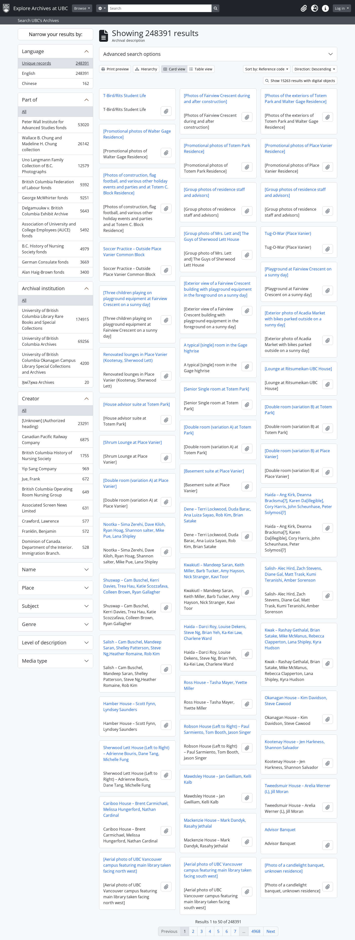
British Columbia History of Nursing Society (55, 455)
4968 (255, 931)
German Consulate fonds (55, 263)
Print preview (115, 69)
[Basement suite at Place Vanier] (214, 471)
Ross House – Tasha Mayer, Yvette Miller (215, 685)
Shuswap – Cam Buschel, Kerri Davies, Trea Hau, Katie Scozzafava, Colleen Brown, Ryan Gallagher (135, 586)
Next (270, 931)
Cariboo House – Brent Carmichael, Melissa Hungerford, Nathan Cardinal (135, 809)
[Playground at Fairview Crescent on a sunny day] (298, 272)
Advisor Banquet (280, 829)
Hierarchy (146, 69)
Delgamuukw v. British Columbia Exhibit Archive (55, 211)
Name (29, 569)
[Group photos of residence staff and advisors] (214, 192)
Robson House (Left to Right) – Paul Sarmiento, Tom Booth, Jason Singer (217, 729)
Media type (34, 660)
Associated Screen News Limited (55, 508)
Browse (80, 8)
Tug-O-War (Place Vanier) (288, 233)
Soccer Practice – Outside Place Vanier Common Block (132, 251)
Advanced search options (132, 54)
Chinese (55, 84)
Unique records (55, 64)
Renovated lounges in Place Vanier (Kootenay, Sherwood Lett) (135, 357)
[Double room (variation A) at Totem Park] (217, 430)
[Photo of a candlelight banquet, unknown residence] (294, 868)
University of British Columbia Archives (55, 341)
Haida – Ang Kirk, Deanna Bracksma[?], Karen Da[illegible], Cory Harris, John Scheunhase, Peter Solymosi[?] (298, 503)
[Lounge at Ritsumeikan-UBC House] (298, 368)
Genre (29, 624)
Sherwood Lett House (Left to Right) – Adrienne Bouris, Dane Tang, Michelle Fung (136, 753)
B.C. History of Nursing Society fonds (55, 249)
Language (33, 51)
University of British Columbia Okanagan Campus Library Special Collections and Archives (55, 363)
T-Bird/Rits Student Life (124, 95)
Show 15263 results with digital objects (300, 80)
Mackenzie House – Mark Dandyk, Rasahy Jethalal (215, 823)
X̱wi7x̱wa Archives (55, 383)
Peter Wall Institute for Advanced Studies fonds (55, 124)
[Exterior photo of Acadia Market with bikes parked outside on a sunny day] (295, 318)
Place (28, 587)
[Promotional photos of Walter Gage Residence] (137, 134)
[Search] (160, 8)
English (55, 74)
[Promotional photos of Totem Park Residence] (217, 148)
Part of (29, 99)
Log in (340, 8)
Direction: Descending (313, 69)
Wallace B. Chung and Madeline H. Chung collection (55, 143)
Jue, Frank (55, 480)
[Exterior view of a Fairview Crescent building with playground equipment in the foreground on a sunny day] (218, 289)
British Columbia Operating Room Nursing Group (55, 492)
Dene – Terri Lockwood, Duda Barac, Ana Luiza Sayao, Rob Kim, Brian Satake (217, 515)
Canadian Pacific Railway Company (55, 439)
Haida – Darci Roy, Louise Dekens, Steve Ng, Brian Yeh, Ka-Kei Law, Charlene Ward (215, 632)
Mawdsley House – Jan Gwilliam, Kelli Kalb (217, 779)
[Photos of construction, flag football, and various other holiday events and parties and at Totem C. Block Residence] (135, 184)
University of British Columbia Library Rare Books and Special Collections (55, 319)
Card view (174, 69)
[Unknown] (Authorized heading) (55, 423)
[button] (303, 8)
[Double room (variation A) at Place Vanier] (135, 483)
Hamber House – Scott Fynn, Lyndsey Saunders (129, 706)
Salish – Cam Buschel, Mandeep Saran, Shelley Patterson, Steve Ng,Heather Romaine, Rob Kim (132, 647)
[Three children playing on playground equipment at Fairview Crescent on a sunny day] (135, 298)
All (24, 111)
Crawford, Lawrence (55, 522)
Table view (200, 69)
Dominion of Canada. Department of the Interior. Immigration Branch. (55, 547)
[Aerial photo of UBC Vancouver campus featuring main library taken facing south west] (217, 870)
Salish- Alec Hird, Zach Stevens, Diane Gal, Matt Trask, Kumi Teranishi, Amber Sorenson (293, 574)
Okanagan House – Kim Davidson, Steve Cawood (296, 700)
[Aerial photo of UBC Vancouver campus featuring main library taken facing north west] (137, 865)
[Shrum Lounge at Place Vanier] (132, 442)
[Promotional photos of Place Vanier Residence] (298, 148)
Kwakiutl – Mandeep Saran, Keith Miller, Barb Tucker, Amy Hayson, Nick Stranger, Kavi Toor (214, 570)
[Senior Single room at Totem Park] (216, 389)
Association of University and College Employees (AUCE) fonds (55, 230)
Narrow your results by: (55, 34)
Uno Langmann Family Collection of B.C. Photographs (55, 165)
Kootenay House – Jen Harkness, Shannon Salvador (295, 744)
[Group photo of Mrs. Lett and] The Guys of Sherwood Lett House (216, 236)
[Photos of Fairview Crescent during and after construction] (217, 98)
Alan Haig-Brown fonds (55, 273)
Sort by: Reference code (265, 69)
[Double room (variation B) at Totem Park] (298, 409)
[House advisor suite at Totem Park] (136, 404)
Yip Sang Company (55, 470)
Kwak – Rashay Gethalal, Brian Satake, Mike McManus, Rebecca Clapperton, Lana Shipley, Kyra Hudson (294, 639)
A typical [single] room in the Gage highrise (215, 348)
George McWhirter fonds (55, 199)
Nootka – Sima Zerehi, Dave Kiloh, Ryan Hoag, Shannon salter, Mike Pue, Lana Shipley (134, 530)
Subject (30, 606)
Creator (30, 398)
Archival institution (43, 288)
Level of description (44, 642)
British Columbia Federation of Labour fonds (55, 184)
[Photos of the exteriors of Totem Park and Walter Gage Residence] (296, 98)
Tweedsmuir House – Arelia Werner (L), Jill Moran (297, 788)
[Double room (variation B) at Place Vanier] (297, 453)
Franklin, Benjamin (55, 532)
